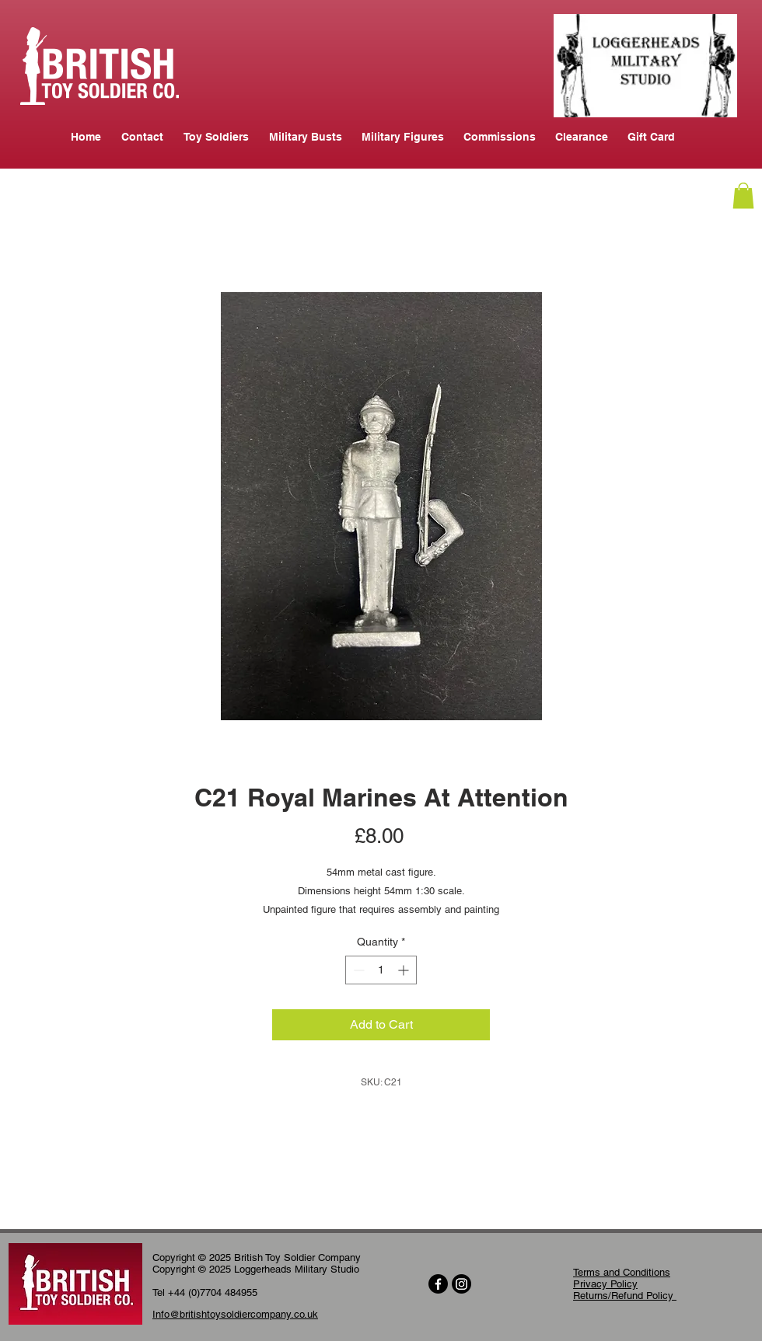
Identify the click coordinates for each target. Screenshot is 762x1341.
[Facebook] (438, 1284)
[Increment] (404, 970)
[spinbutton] (381, 970)
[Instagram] (461, 1284)
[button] (743, 195)
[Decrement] (357, 970)
